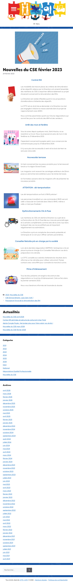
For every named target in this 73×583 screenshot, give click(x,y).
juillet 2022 (7, 513)
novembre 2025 (9, 407)
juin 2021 (6, 552)
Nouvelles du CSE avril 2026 (13, 317)
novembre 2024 (9, 429)
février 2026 (7, 397)
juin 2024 (6, 445)
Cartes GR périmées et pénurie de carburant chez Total (24, 320)
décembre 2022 (9, 501)
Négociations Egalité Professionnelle (17, 371)
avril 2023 (6, 488)
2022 (5, 349)
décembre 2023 (9, 465)
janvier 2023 (7, 497)
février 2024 (7, 458)
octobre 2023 (8, 471)
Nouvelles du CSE (16, 295)
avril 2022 (6, 523)
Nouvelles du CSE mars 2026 (14, 326)
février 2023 (7, 494)
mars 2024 (7, 455)
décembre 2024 (9, 426)
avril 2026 (6, 390)
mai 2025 (6, 413)
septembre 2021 (9, 546)
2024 (5, 355)
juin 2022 (6, 517)
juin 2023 (6, 481)
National (6, 368)
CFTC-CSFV (24, 580)
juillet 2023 (7, 478)
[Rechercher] (29, 570)
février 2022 (7, 530)
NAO (5, 365)
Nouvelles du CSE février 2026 (14, 330)
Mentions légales (41, 580)
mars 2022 (7, 526)
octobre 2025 (8, 410)
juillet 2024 (7, 442)
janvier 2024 (7, 462)
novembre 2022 (9, 504)
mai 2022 (6, 520)
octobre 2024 (8, 433)
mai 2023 (6, 484)
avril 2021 (6, 559)
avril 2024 (6, 452)
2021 (4, 345)
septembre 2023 (9, 475)
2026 (5, 362)
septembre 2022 (9, 510)
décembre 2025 (9, 403)
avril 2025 (6, 416)
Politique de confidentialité (57, 580)
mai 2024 (6, 449)
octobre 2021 (8, 543)
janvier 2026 (7, 400)
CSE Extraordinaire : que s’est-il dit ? (19, 298)
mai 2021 (6, 556)
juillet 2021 (7, 549)
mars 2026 (7, 394)
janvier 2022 (7, 533)
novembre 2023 (9, 468)
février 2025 (7, 420)
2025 (5, 358)
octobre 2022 (8, 507)
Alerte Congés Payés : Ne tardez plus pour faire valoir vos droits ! (28, 323)
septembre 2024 (9, 436)
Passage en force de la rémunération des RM (22, 301)
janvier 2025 (7, 423)
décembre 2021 (9, 536)
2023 (7, 295)
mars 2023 (7, 491)
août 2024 (7, 439)
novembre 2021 (9, 539)
